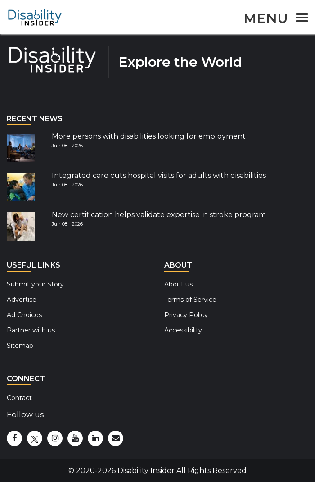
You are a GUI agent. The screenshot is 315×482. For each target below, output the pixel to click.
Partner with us (31, 330)
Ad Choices (24, 315)
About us (178, 284)
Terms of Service (190, 300)
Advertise (21, 300)
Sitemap (20, 345)
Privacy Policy (186, 315)
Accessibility (183, 330)
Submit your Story (35, 284)
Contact (19, 398)
